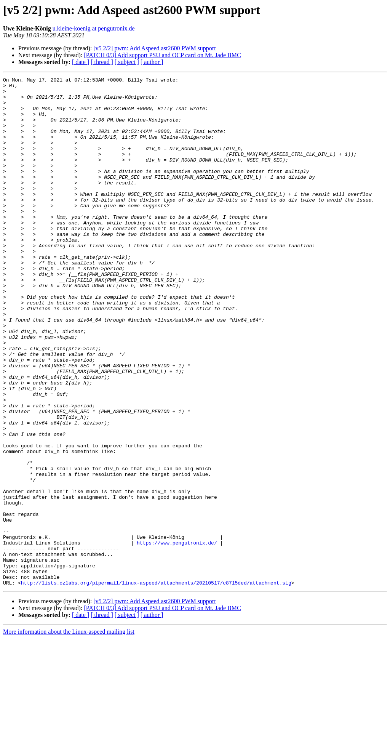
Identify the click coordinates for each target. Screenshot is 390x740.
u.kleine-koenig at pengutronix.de (94, 28)
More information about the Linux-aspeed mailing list (68, 733)
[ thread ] (102, 62)
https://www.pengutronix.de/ (177, 636)
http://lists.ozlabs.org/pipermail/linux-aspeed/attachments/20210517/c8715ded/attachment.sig (156, 684)
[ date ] (80, 62)
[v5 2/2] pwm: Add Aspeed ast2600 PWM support (154, 48)
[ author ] (152, 62)
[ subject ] (127, 62)
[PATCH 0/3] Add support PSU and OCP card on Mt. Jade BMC (162, 55)
